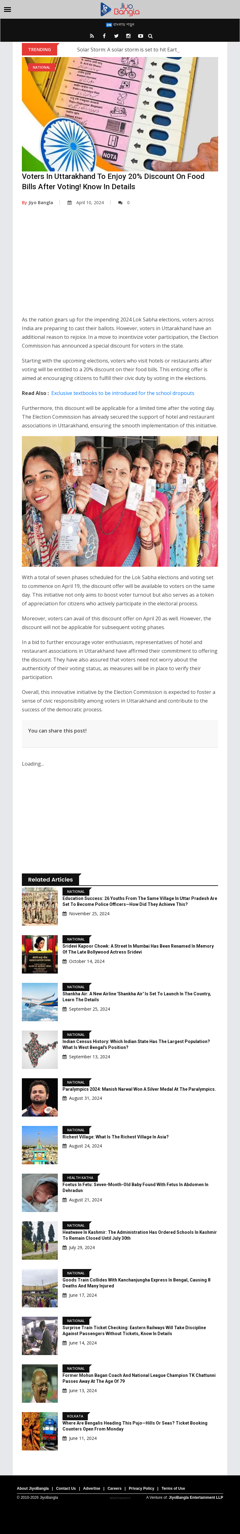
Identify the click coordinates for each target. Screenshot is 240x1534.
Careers (115, 1488)
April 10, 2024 (86, 202)
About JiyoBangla (33, 1488)
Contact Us (66, 1488)
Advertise (91, 1488)
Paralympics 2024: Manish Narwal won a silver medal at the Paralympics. (139, 1089)
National (41, 67)
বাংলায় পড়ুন (120, 24)
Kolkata (75, 1416)
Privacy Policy (141, 1488)
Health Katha (80, 1177)
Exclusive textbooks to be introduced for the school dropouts (122, 393)
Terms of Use (173, 1488)
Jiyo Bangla (37, 202)
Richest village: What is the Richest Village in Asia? (115, 1136)
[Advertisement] (120, 265)
